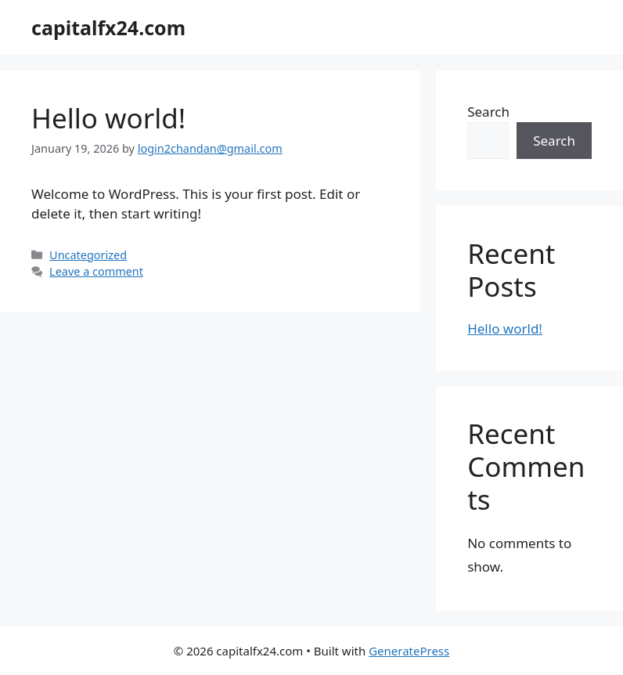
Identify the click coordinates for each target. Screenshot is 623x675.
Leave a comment (96, 271)
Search (488, 112)
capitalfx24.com (108, 27)
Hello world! (108, 117)
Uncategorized (88, 254)
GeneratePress (409, 651)
